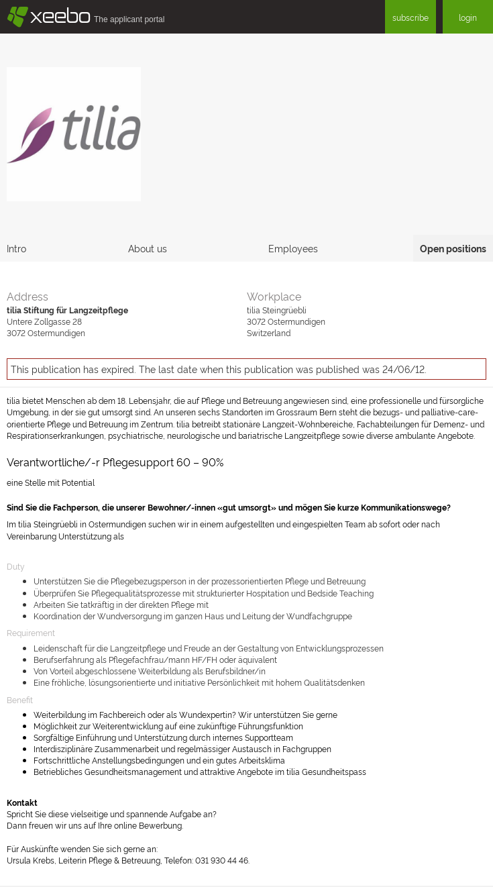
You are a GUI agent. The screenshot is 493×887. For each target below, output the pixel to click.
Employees (293, 248)
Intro (16, 248)
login (468, 17)
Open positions (453, 248)
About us (147, 248)
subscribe (410, 17)
